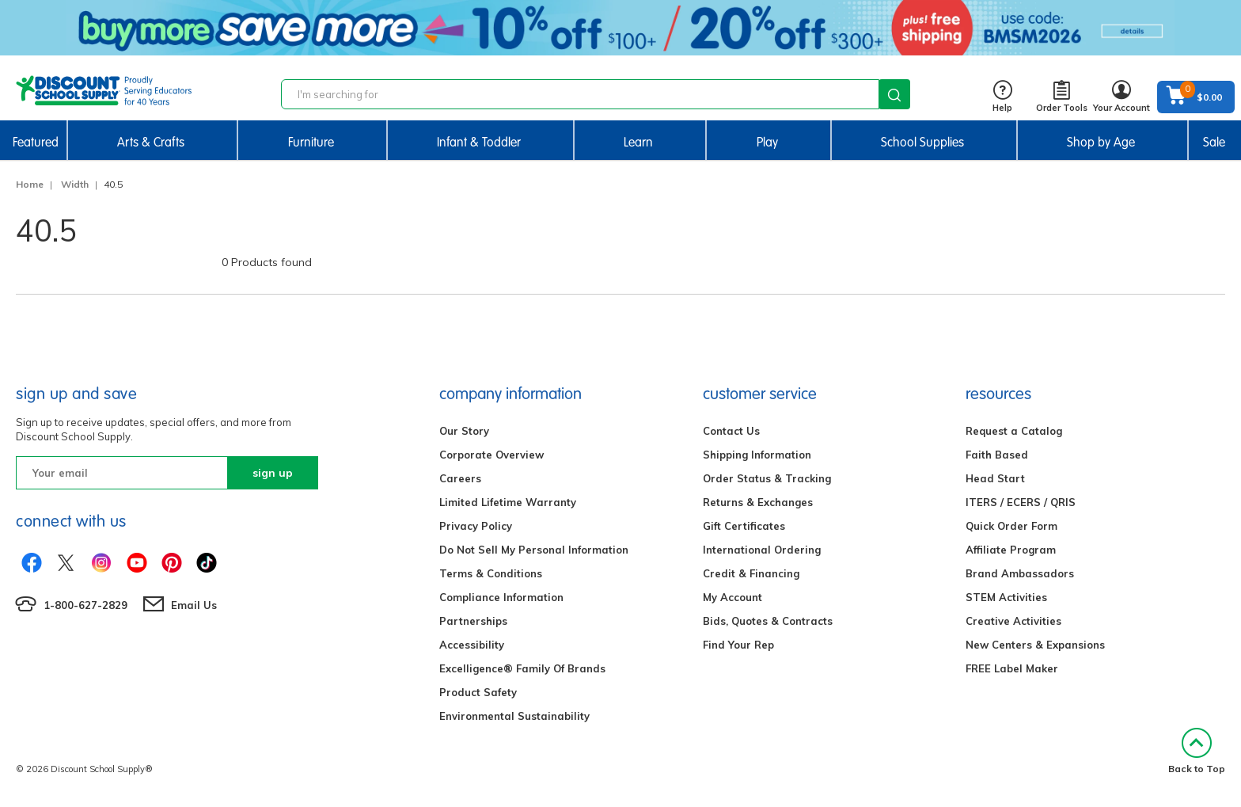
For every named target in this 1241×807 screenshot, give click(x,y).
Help (1002, 97)
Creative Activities (1013, 621)
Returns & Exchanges (758, 502)
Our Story (464, 430)
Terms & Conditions (490, 573)
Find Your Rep (738, 644)
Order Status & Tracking (767, 478)
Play (767, 142)
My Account (732, 597)
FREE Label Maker (1012, 668)
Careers (460, 478)
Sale (1214, 142)
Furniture (311, 142)
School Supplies (922, 142)
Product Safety (478, 692)
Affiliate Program (1011, 549)
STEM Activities (1006, 597)
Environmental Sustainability (514, 716)
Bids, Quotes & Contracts (768, 621)
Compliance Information (501, 597)
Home (30, 184)
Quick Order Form (1011, 526)
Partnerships (473, 621)
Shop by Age (1101, 142)
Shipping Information (757, 454)
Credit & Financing (751, 573)
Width (75, 184)
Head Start (995, 478)
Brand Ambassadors (1020, 573)
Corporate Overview (491, 454)
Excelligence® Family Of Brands (522, 668)
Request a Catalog (1014, 430)
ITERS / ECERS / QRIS (1021, 502)
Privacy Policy (475, 526)
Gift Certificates (744, 526)
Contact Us (731, 430)
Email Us (194, 605)
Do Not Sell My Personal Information (533, 549)
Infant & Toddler (479, 142)
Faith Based (997, 454)
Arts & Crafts (150, 142)
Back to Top (1196, 751)
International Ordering (762, 549)
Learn (638, 142)
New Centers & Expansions (1035, 644)
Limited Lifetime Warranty (507, 502)
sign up (272, 473)
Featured (36, 142)
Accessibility (471, 644)
